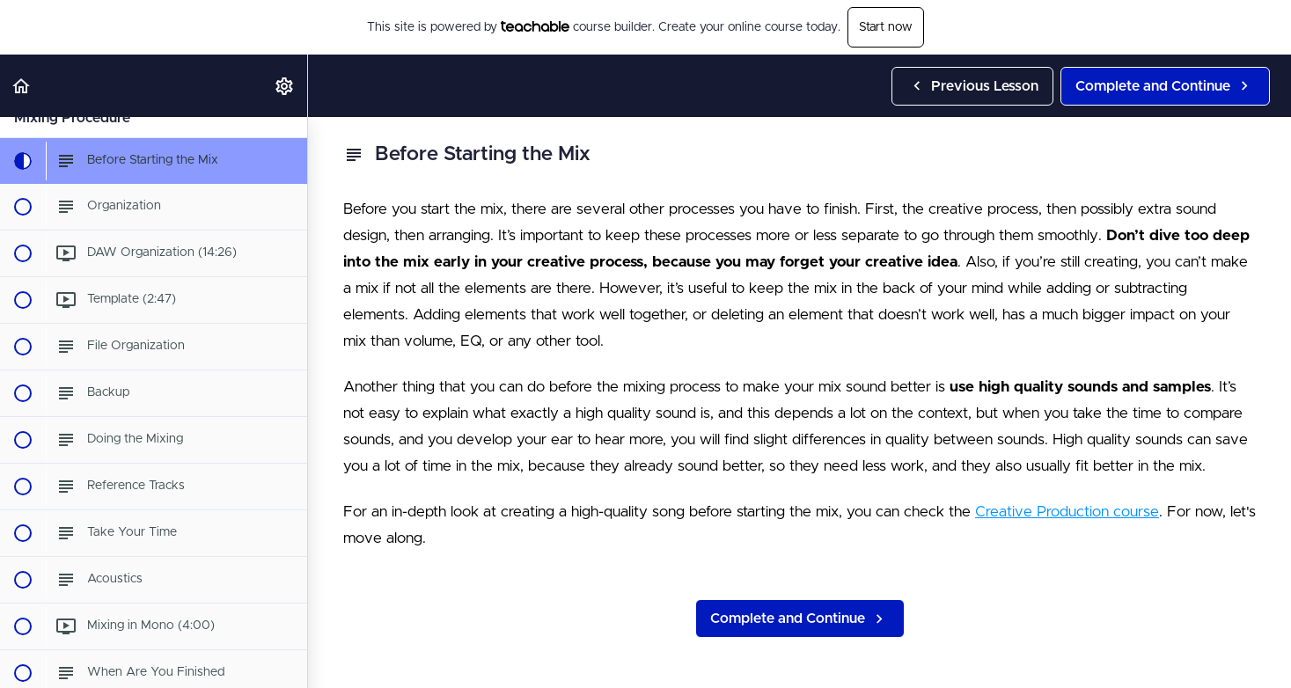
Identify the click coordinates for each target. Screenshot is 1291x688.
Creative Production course (1067, 511)
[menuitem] (285, 86)
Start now (886, 27)
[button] (22, 86)
